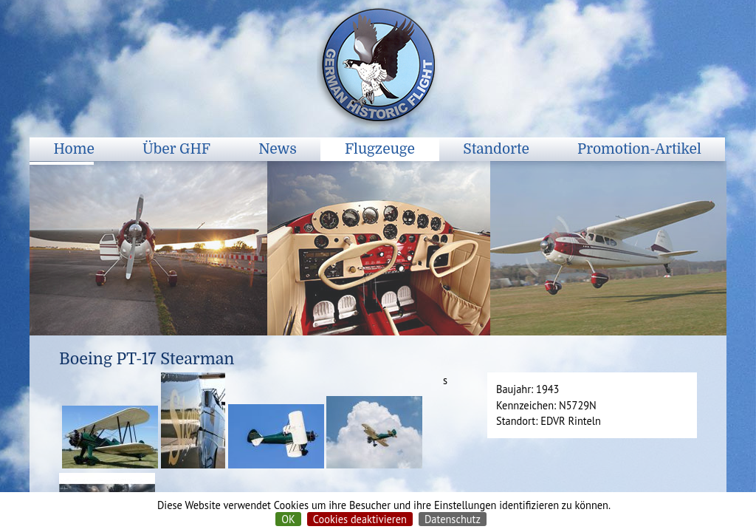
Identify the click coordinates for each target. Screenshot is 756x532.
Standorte (496, 149)
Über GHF (176, 149)
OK (288, 519)
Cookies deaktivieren (360, 519)
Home (74, 149)
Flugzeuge (380, 149)
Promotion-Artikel (639, 149)
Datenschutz (453, 519)
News (277, 149)
